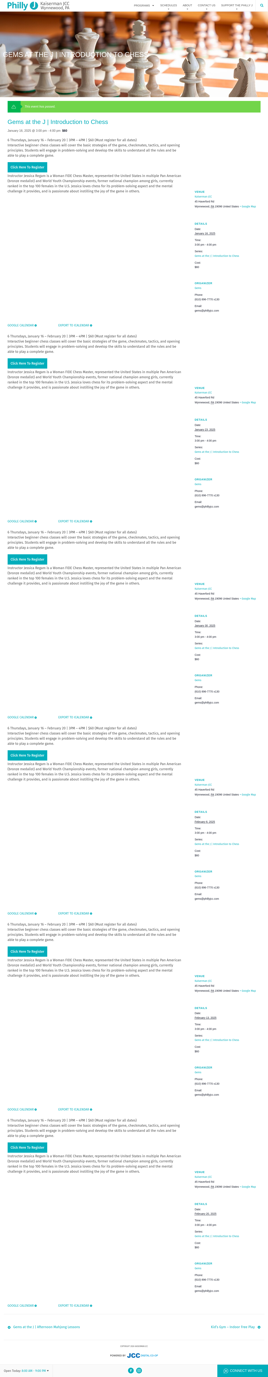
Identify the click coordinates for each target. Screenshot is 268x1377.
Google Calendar (21, 325)
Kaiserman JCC (203, 196)
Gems (198, 288)
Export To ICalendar (73, 325)
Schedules (168, 5)
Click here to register (27, 167)
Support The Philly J (237, 5)
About (187, 5)
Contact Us (206, 5)
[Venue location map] (228, 158)
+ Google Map (248, 206)
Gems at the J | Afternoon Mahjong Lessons (46, 1328)
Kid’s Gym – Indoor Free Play (233, 1328)
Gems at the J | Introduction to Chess (217, 256)
